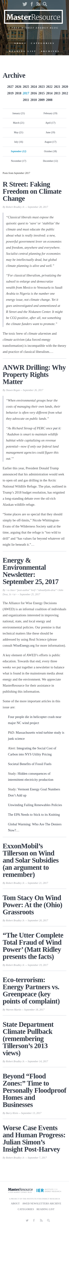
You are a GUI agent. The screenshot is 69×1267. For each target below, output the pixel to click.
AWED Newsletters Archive (41, 1203)
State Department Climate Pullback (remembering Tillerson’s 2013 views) (28, 1038)
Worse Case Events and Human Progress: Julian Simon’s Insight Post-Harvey (34, 1138)
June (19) (50, 132)
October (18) (50, 151)
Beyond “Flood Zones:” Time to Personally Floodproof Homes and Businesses (34, 1090)
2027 (10, 86)
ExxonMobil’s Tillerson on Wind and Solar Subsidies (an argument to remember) (31, 860)
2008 (49, 100)
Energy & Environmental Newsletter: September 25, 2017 (31, 571)
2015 (41, 93)
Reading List (22, 51)
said (50, 526)
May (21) (18, 132)
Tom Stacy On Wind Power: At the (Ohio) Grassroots (32, 905)
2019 (10, 93)
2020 (65, 86)
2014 (49, 93)
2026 (18, 86)
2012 (65, 93)
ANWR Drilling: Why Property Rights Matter (34, 374)
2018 (18, 93)
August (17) (50, 142)
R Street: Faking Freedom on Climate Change (32, 191)
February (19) (50, 113)
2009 (41, 100)
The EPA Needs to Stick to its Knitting (34, 814)
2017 (26, 93)
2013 (57, 93)
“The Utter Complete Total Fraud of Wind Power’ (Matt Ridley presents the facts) (33, 946)
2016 (34, 93)
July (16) (18, 142)
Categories (43, 43)
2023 (41, 86)
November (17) (18, 161)
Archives (50, 51)
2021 (57, 86)
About (20, 43)
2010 (33, 100)
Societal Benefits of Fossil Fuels (29, 764)
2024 (34, 86)
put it (56, 428)
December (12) (50, 161)
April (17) (50, 122)
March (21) (18, 122)
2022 (49, 86)
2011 (26, 100)
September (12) (18, 151)
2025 (26, 86)
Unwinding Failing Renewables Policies (35, 805)
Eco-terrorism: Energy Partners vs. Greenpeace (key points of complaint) (31, 990)
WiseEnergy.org (23, 645)
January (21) (18, 113)
